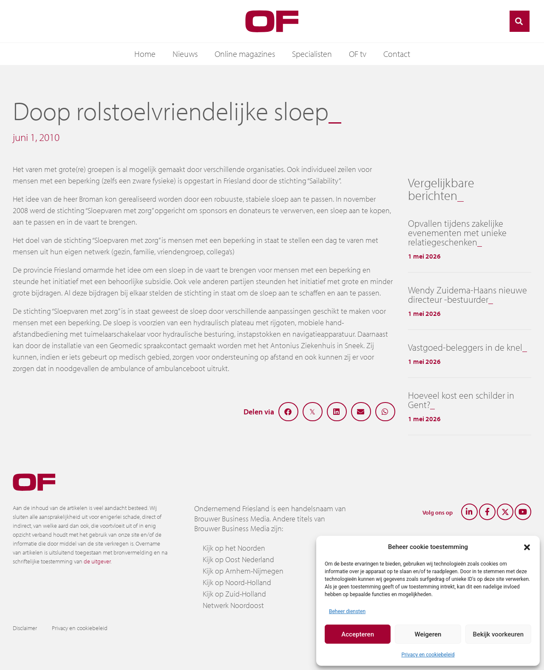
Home (145, 53)
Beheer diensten (347, 611)
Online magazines (245, 53)
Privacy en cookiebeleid (427, 655)
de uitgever (97, 561)
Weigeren (428, 634)
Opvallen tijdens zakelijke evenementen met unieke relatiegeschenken (457, 232)
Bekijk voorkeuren (498, 634)
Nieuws (185, 53)
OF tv (357, 53)
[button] (527, 547)
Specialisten (312, 53)
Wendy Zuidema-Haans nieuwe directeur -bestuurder (467, 294)
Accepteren (357, 634)
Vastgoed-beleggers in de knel (465, 347)
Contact (396, 53)
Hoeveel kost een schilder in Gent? (461, 400)
